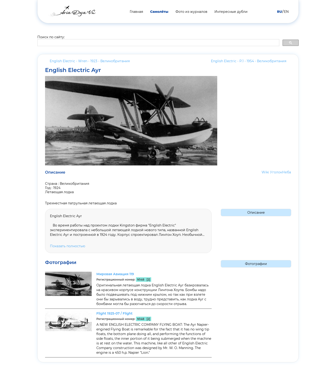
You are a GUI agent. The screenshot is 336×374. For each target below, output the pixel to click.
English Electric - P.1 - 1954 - (248, 61)
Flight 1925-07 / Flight (114, 313)
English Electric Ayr (73, 70)
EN (286, 12)
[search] (158, 43)
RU (279, 12)
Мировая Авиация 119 (115, 274)
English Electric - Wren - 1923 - (90, 61)
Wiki (265, 172)
